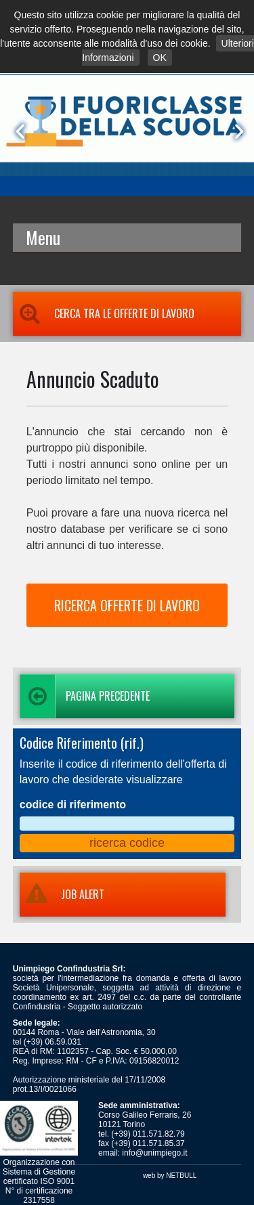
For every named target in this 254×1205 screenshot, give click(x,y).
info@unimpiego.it (154, 1153)
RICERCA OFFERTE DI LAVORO (127, 605)
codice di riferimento (73, 804)
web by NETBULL (169, 1175)
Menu (43, 237)
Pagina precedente (85, 696)
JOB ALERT (62, 894)
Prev (17, 131)
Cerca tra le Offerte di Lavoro (103, 313)
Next (236, 131)
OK (160, 57)
